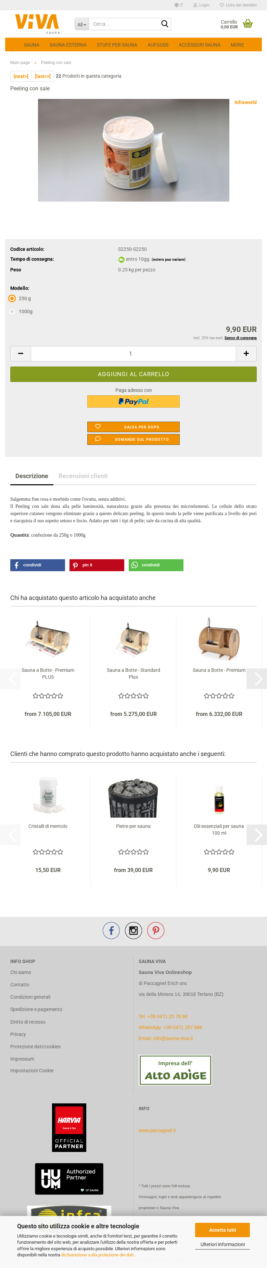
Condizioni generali (30, 997)
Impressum (22, 1059)
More (237, 45)
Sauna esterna (68, 45)
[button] (178, 5)
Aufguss (158, 45)
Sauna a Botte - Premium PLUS (48, 673)
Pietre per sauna (133, 826)
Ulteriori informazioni (223, 1244)
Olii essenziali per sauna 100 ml (219, 829)
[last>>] (43, 76)
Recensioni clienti (83, 475)
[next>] (21, 76)
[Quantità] (133, 353)
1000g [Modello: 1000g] (21, 311)
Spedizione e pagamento (36, 1009)
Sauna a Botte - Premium (219, 670)
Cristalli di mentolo (47, 826)
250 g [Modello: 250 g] (20, 298)
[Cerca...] (82, 24)
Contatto (19, 984)
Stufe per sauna (117, 45)
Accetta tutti (222, 1230)
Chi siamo (20, 972)
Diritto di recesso (28, 1022)
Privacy (18, 1034)
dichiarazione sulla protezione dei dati (98, 1254)
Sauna (31, 45)
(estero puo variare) (169, 259)
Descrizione (31, 475)
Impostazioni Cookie (31, 1070)
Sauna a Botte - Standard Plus (133, 673)
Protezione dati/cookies (35, 1046)
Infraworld (245, 102)
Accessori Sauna (199, 45)
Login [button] (201, 5)
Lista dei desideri (238, 5)
